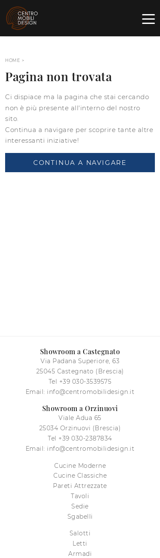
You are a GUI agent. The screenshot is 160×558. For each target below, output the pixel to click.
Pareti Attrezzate (80, 486)
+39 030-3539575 (85, 381)
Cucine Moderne (80, 466)
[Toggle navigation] (148, 18)
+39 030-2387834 (85, 438)
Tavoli (80, 496)
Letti (80, 543)
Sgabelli (80, 516)
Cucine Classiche (80, 475)
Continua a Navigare (80, 163)
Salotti (80, 533)
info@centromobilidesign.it (90, 392)
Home (12, 60)
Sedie (80, 506)
